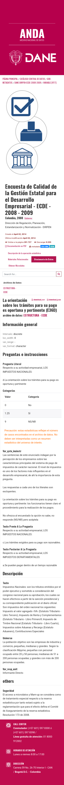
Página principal (10, 78)
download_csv (38, 299)
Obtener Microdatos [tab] (16, 265)
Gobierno (28, 218)
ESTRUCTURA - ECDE (35, 315)
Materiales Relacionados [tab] (18, 259)
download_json (54, 299)
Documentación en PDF (15, 246)
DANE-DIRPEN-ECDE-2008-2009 (28, 82)
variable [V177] (49, 82)
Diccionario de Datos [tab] (43, 259)
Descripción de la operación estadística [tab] (24, 253)
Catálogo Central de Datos (32, 78)
